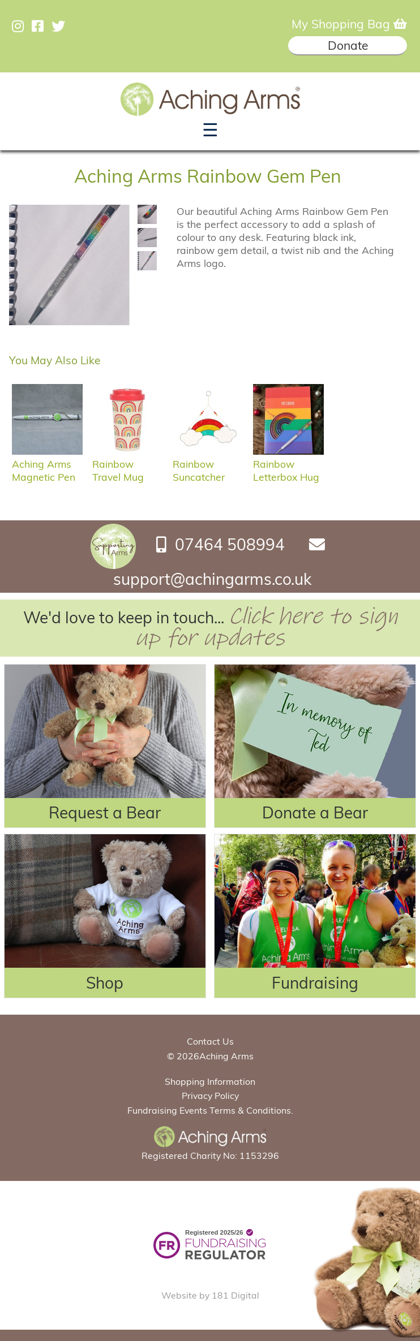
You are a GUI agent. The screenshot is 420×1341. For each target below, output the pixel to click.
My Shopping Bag (349, 23)
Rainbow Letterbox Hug (288, 464)
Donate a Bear (315, 812)
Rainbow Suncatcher (208, 464)
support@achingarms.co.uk (212, 579)
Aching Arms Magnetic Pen (47, 464)
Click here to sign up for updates (266, 627)
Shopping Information (210, 1081)
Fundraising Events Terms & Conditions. (210, 1110)
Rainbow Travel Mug (127, 464)
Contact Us (210, 1041)
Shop (104, 983)
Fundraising (315, 983)
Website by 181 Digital (210, 1295)
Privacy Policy (210, 1095)
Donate (347, 45)
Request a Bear (105, 812)
